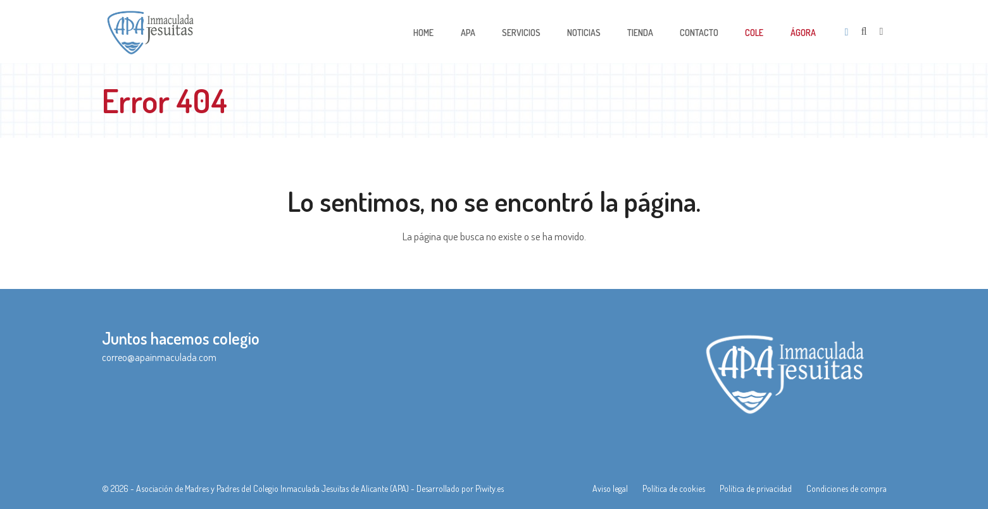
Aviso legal (610, 488)
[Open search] (864, 32)
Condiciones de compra (846, 488)
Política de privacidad (756, 488)
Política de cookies (673, 488)
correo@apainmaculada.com (159, 357)
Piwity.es (489, 488)
